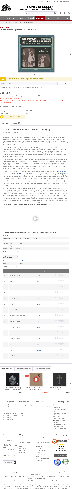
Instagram (22, 409)
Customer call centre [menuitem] (60, 428)
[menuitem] (41, 13)
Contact (21, 440)
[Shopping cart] (69, 13)
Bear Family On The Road (10, 415)
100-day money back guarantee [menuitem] (60, 410)
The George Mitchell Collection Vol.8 (13, 388)
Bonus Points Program (25, 438)
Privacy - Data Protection (43, 442)
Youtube (21, 415)
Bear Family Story (8, 417)
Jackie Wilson (60, 171)
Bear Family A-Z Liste (8, 407)
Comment (16, 107)
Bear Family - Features (42, 409)
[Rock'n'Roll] (29, 18)
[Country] (66, 18)
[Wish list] (60, 13)
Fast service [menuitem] (57, 407)
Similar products (7, 369)
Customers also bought (23, 369)
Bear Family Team (8, 419)
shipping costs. (19, 472)
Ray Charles (19, 173)
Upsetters (16, 192)
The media (39, 460)
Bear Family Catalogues (9, 413)
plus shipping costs (11, 96)
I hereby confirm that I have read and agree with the (23, 87)
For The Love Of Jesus (59, 388)
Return (21, 446)
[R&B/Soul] (40, 18)
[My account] (65, 13)
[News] (9, 18)
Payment (38, 448)
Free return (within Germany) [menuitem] (59, 421)
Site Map (38, 456)
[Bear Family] (18, 18)
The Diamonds (34, 180)
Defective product (24, 444)
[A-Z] (3, 18)
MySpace (21, 411)
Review (16, 123)
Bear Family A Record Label (43, 407)
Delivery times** (24, 448)
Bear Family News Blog (25, 405)
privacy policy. (39, 87)
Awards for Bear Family (42, 405)
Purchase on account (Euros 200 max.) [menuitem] (60, 414)
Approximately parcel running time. (36, 478)
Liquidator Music (20, 261)
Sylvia (37, 193)
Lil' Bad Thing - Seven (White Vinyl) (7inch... (36, 388)
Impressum (22, 452)
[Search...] (41, 13)
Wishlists (40, 1)
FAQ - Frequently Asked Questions (42, 445)
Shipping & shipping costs (43, 458)
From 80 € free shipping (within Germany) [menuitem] (60, 417)
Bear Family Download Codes (9, 410)
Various (4, 27)
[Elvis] (59, 18)
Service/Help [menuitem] (64, 1)
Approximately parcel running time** (42, 439)
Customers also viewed (42, 369)
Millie (4, 154)
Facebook (22, 407)
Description (5, 123)
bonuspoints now (18, 117)
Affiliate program (40, 454)
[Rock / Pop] (50, 18)
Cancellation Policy (24, 442)
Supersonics (25, 180)
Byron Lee (36, 173)
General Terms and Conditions (41, 451)
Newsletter (22, 450)
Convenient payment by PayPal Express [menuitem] (61, 425)
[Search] (55, 13)
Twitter (21, 413)
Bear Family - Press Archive (10, 405)
